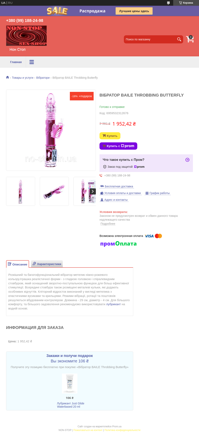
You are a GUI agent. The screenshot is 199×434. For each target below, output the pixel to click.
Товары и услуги (41, 62)
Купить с (120, 146)
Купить (112, 136)
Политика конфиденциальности (122, 430)
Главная (16, 62)
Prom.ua (116, 426)
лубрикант (113, 304)
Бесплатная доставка (119, 186)
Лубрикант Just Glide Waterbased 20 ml (70, 405)
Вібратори (43, 77)
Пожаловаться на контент (87, 430)
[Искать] (179, 39)
